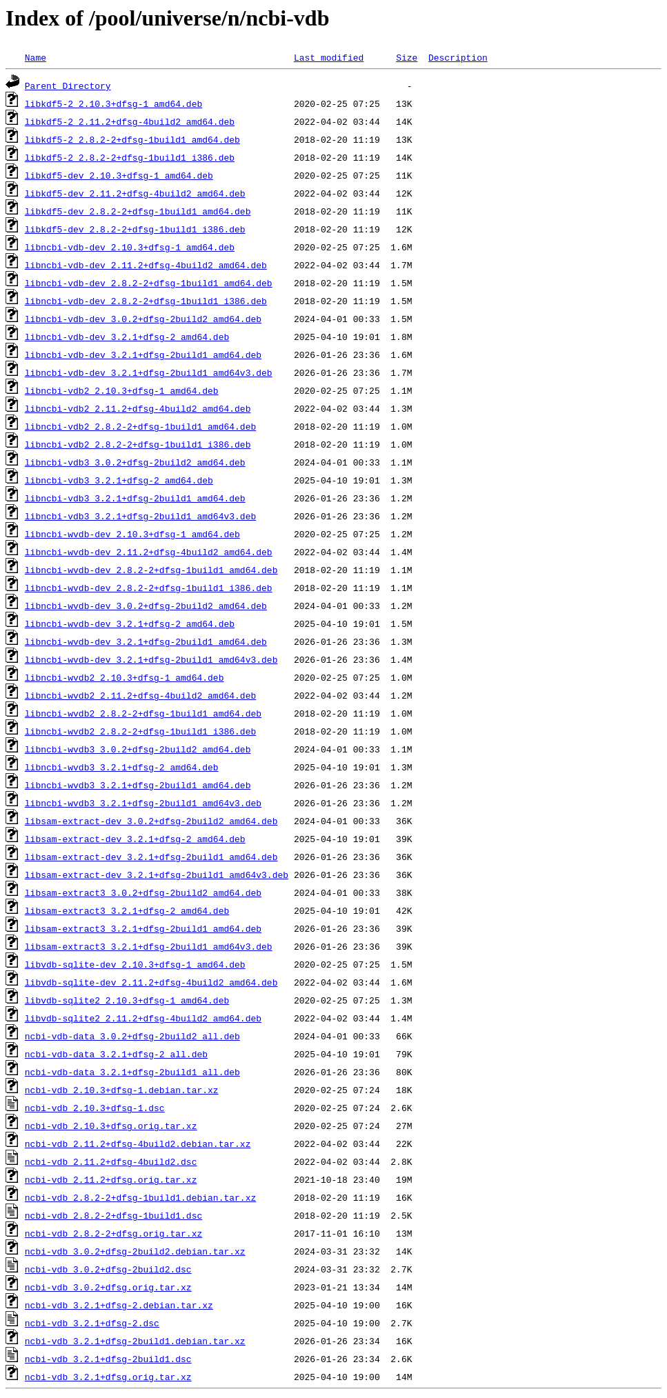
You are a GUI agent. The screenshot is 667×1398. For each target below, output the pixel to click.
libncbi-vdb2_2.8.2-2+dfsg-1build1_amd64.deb (140, 426)
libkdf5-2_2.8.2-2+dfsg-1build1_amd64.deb (132, 139)
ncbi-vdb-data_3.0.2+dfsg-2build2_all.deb (132, 1036)
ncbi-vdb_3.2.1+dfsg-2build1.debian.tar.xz (135, 1341)
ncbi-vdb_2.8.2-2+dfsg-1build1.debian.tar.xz (140, 1197)
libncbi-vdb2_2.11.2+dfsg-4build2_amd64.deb (138, 408)
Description (458, 57)
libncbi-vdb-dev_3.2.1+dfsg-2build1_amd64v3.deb (148, 372)
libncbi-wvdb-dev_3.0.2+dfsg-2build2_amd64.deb (146, 605)
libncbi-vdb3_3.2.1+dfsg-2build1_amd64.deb (135, 498)
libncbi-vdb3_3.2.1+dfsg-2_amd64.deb (119, 480)
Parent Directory (68, 85)
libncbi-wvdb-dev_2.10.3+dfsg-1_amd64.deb (132, 534)
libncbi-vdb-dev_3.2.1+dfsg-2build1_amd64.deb (143, 354)
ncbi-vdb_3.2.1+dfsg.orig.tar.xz (108, 1376)
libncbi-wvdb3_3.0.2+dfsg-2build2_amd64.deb (138, 749)
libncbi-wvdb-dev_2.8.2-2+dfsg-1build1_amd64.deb (151, 569)
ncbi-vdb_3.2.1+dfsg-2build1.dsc (108, 1358)
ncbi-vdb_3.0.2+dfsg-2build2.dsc (108, 1269)
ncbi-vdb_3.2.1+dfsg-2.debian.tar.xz (119, 1305)
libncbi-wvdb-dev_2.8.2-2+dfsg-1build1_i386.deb (148, 587)
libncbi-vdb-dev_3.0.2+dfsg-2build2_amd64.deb (143, 318)
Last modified (329, 57)
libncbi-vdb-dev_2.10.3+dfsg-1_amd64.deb (130, 247)
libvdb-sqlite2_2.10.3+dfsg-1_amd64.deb (127, 1000)
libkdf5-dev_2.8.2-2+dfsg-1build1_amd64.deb (138, 211)
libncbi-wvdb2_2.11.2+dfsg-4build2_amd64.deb (140, 695)
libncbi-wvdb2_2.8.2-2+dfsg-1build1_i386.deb (140, 731)
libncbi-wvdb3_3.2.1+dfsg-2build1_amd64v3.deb (143, 803)
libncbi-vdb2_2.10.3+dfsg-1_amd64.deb (122, 390)
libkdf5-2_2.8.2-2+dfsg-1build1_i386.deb (130, 157)
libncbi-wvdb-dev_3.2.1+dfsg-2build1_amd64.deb (146, 641)
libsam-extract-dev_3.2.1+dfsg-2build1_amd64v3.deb (156, 874)
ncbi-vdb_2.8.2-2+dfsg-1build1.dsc (113, 1215)
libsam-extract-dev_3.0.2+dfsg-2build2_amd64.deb (151, 821)
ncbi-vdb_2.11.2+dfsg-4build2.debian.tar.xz (138, 1143)
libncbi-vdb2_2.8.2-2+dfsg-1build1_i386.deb (138, 444)
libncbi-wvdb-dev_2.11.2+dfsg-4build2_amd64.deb (148, 552)
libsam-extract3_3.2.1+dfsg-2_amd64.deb (127, 910)
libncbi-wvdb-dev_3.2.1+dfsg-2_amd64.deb (130, 623)
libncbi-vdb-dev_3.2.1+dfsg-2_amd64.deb (127, 336)
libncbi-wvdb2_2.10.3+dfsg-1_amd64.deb (124, 677)
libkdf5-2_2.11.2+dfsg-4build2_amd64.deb (130, 121)
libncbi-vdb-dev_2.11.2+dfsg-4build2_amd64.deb (146, 265)
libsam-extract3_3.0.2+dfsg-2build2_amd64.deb (143, 892)
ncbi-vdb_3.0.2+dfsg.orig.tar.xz (108, 1287)
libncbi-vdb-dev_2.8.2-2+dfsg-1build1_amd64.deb (148, 283)
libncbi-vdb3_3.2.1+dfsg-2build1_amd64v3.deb (140, 516)
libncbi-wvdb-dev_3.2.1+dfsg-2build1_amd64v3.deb (151, 659)
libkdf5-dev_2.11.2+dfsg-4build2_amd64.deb (135, 193)
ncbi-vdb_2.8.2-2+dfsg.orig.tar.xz (113, 1233)
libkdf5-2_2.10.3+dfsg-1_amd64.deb (113, 103)
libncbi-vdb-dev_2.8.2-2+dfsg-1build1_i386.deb (146, 300)
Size (406, 57)
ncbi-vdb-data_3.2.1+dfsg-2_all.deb (116, 1054)
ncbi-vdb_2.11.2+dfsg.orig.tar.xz (111, 1179)
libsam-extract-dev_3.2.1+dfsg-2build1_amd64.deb (151, 856)
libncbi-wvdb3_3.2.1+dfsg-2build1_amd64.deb (138, 785)
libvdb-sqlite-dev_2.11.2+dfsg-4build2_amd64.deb (151, 982)
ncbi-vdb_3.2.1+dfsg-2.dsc (92, 1323)
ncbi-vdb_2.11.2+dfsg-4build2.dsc (111, 1161)
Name (35, 57)
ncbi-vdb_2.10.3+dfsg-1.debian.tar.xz (122, 1090)
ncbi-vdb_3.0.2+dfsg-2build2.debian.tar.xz (135, 1251)
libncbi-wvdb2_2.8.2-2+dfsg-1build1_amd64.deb (143, 713)
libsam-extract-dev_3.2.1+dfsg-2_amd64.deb (135, 838)
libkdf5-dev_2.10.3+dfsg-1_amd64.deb (119, 175)
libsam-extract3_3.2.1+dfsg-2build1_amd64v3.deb (148, 946)
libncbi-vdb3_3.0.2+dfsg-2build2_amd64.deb (135, 462)
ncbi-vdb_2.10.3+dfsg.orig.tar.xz (111, 1125)
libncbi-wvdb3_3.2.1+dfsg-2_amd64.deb (122, 767)
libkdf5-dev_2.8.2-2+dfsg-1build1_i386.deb (135, 229)
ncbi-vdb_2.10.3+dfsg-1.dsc (95, 1107)
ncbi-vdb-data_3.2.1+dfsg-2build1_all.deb (132, 1072)
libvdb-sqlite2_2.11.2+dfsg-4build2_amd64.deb (143, 1018)
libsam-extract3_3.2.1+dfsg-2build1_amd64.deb (143, 928)
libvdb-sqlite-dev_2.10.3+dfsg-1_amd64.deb (135, 964)
